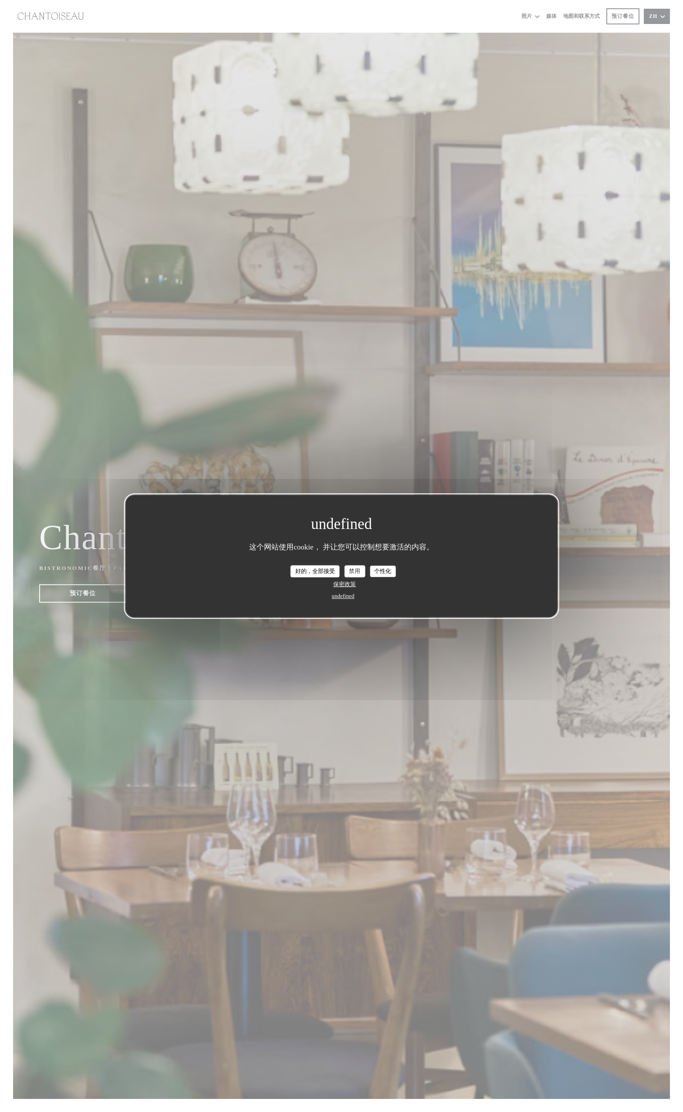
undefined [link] (343, 596)
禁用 (354, 571)
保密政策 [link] (344, 584)
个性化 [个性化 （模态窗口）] (382, 571)
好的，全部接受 (315, 571)
